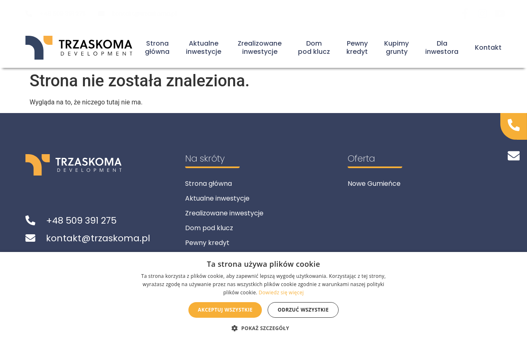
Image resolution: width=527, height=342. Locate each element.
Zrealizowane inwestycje (224, 213)
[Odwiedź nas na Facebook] (467, 13)
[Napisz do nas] (514, 156)
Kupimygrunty (396, 47)
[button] (263, 328)
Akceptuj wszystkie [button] (225, 309)
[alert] (263, 297)
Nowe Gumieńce (374, 183)
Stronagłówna (157, 47)
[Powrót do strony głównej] (78, 48)
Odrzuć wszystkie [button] (302, 309)
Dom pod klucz (209, 228)
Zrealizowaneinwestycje (260, 47)
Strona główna (208, 183)
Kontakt (488, 47)
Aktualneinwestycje (203, 47)
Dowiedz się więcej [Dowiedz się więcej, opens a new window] (281, 292)
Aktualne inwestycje (217, 198)
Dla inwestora (441, 47)
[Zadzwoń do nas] (514, 125)
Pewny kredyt (207, 242)
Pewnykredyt (357, 47)
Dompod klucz (314, 47)
